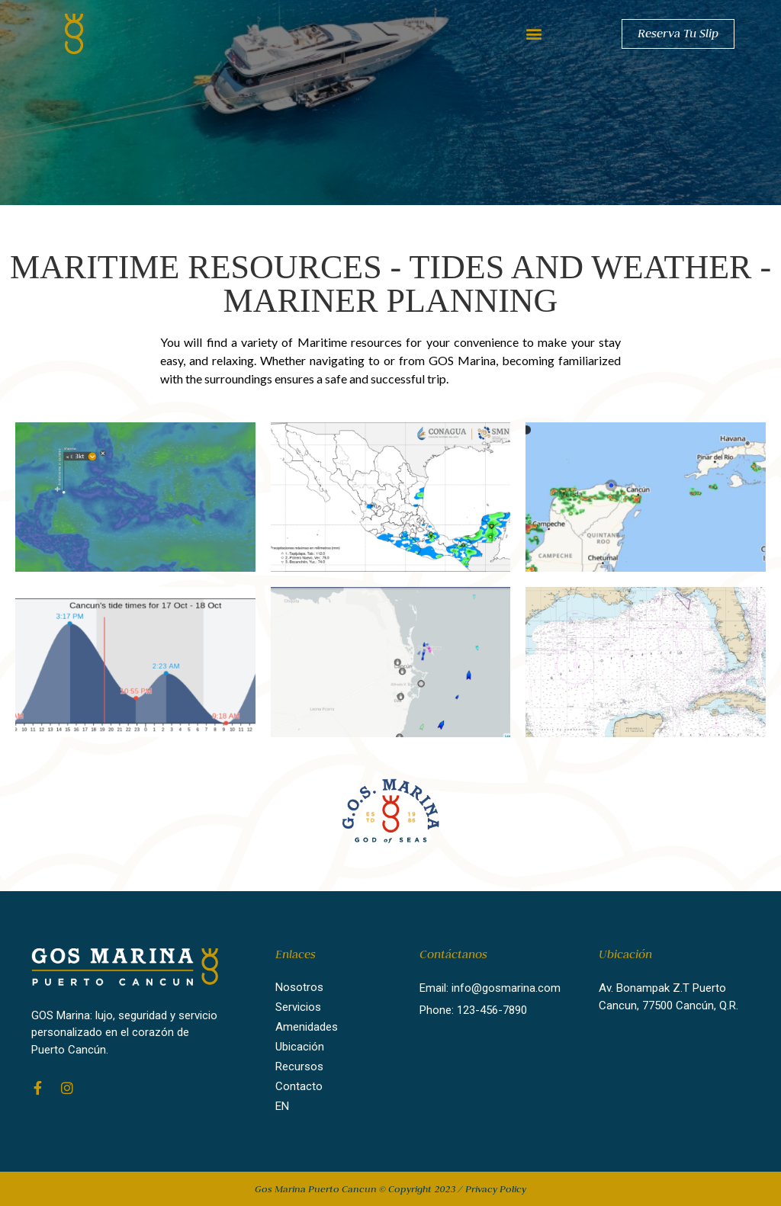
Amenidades (306, 1027)
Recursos (299, 1066)
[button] (533, 34)
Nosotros (299, 987)
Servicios (298, 1007)
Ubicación (299, 1047)
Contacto (299, 1086)
